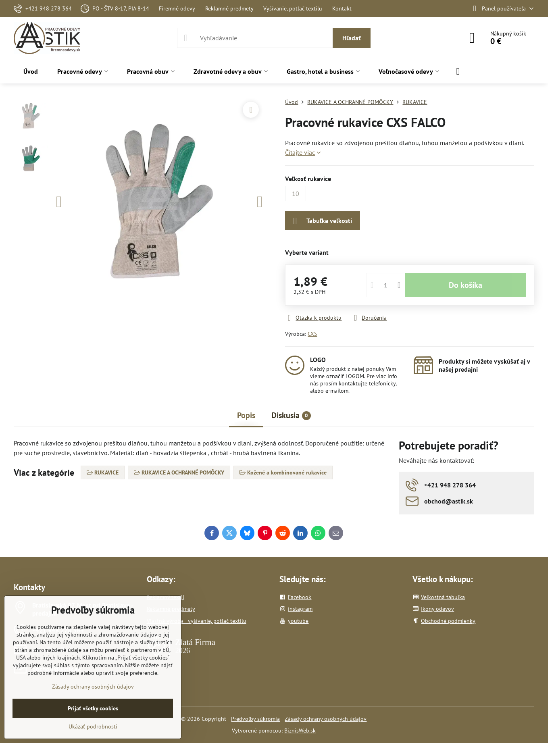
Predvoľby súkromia (255, 718)
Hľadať (351, 38)
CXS (312, 333)
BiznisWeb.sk (300, 730)
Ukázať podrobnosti (93, 726)
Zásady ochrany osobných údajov (326, 718)
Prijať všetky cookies (93, 708)
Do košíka (465, 285)
